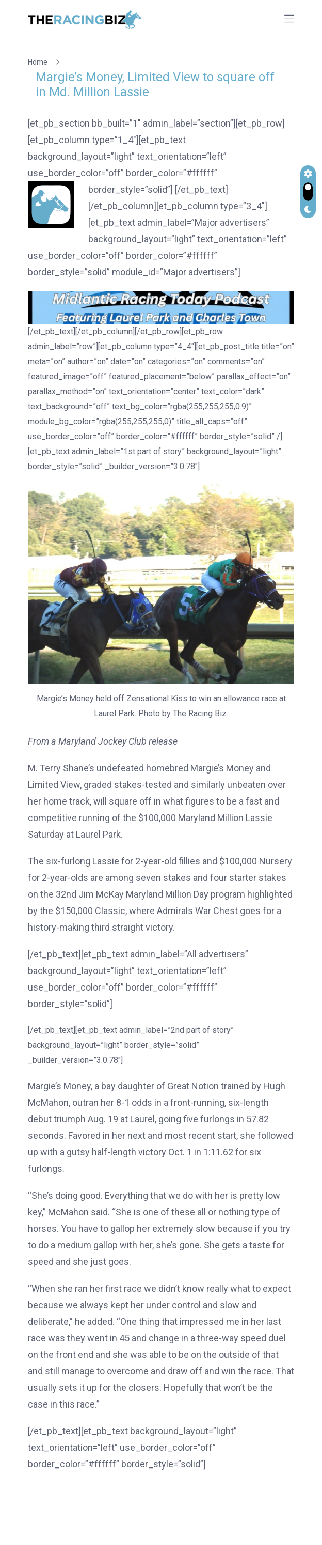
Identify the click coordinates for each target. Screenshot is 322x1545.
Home (39, 62)
